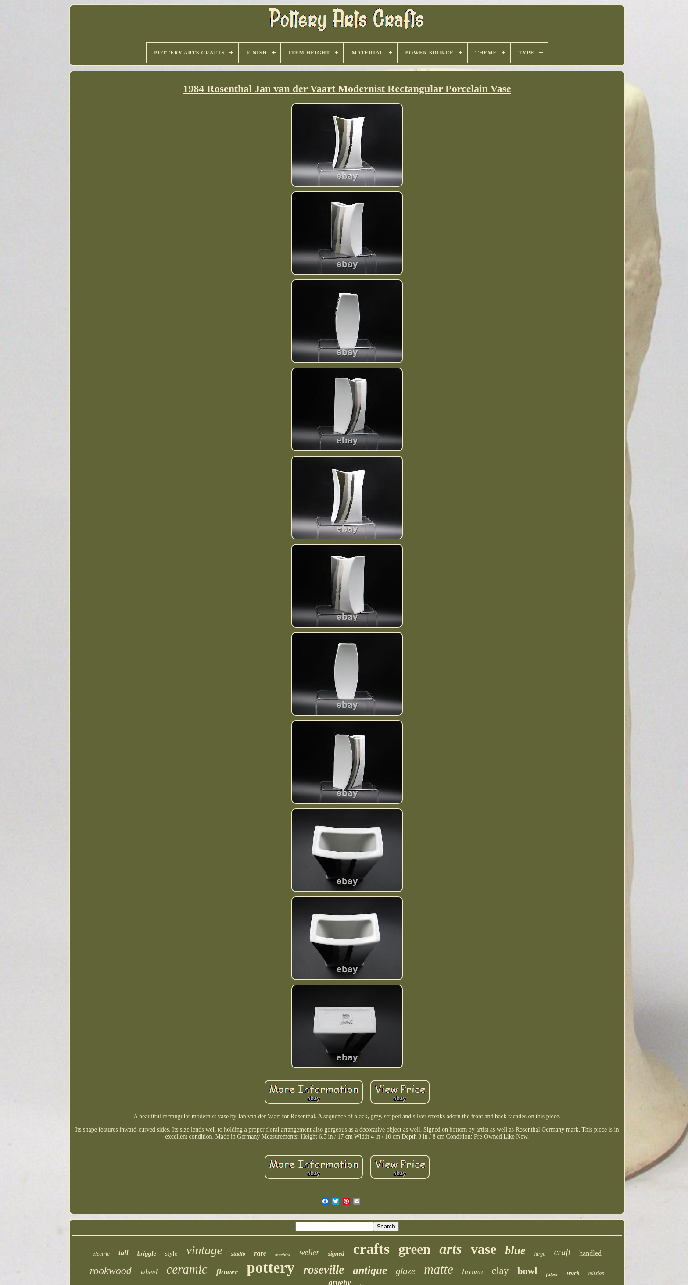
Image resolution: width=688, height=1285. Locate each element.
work (573, 1273)
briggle (146, 1253)
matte (438, 1269)
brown (472, 1271)
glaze (405, 1271)
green (414, 1249)
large (539, 1254)
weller (309, 1252)
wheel (149, 1272)
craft (562, 1252)
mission (596, 1273)
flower (227, 1271)
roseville (323, 1269)
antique (370, 1270)
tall (123, 1253)
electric (101, 1253)
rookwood (111, 1270)
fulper (552, 1274)
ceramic (186, 1269)
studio (238, 1253)
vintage (204, 1250)
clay (500, 1270)
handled (590, 1253)
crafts (371, 1249)
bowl (527, 1270)
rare (260, 1253)
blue (515, 1250)
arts (450, 1249)
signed (336, 1253)
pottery (270, 1267)
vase (484, 1249)
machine (283, 1255)
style (171, 1253)
